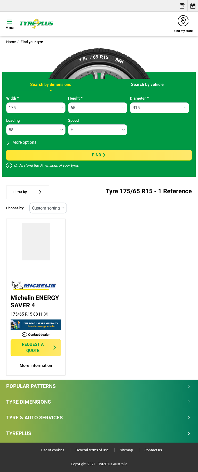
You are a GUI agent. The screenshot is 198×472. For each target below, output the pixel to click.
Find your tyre (31, 42)
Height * (75, 98)
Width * (12, 98)
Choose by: (15, 208)
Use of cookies (53, 450)
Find (99, 155)
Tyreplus (98, 433)
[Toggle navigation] (9, 23)
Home (11, 42)
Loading (13, 120)
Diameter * (139, 98)
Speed (73, 120)
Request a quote (39, 347)
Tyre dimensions (98, 401)
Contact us (153, 450)
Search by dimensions (50, 84)
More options (21, 142)
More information (36, 365)
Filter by (27, 192)
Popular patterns (98, 386)
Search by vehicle (147, 84)
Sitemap (127, 450)
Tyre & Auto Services (98, 417)
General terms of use (92, 450)
